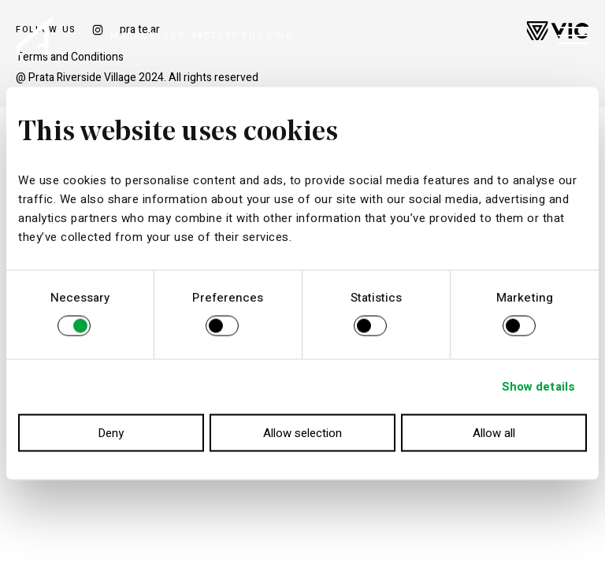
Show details (538, 386)
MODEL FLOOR (147, 36)
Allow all (494, 432)
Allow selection (302, 432)
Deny (111, 432)
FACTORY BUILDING (242, 36)
